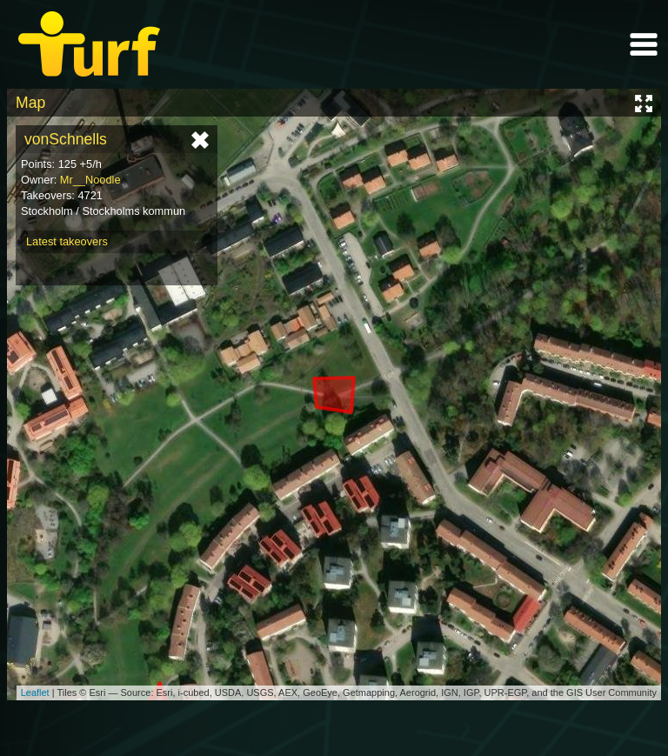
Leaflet (35, 692)
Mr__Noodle (90, 179)
